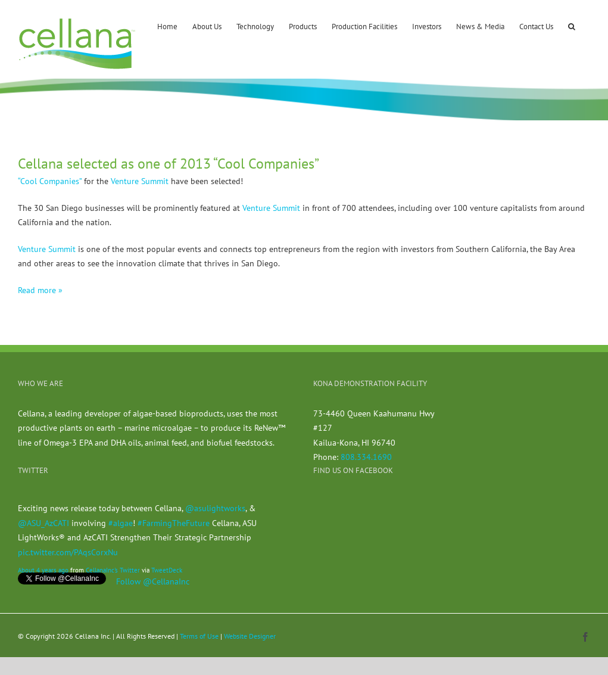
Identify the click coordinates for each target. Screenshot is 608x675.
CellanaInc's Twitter (113, 570)
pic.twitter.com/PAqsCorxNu (68, 552)
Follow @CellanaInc (152, 581)
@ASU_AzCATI (43, 523)
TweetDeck (166, 570)
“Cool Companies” (50, 181)
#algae (120, 523)
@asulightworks (215, 508)
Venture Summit (140, 181)
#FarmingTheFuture (174, 523)
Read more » (40, 290)
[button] (571, 25)
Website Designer (250, 636)
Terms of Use (199, 636)
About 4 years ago (43, 570)
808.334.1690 (366, 457)
